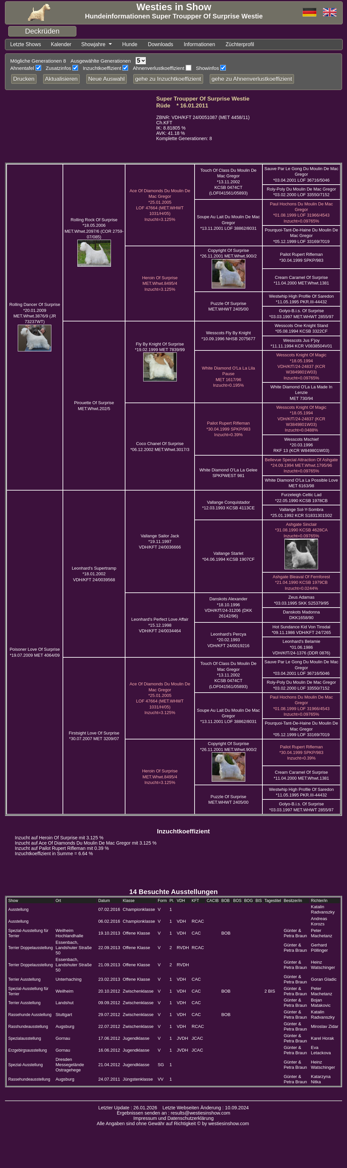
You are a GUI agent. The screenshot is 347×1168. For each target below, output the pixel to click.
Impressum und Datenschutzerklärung (173, 1118)
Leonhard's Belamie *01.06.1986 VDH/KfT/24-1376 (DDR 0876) (302, 647)
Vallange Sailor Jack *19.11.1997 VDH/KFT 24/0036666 (160, 541)
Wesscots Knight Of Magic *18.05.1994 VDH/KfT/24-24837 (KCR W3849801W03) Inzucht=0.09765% (301, 366)
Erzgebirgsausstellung (27, 1050)
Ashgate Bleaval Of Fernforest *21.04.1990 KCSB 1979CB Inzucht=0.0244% (301, 582)
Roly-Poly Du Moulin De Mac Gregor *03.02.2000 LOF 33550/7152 (301, 192)
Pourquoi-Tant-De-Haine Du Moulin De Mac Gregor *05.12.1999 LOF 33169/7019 (301, 235)
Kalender (61, 44)
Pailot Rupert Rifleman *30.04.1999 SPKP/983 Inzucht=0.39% (228, 429)
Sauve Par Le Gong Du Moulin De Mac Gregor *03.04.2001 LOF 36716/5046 (301, 174)
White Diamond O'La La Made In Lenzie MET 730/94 (301, 392)
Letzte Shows (25, 44)
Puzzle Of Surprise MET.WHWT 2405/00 (228, 306)
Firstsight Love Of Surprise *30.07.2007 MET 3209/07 (94, 736)
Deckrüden (42, 31)
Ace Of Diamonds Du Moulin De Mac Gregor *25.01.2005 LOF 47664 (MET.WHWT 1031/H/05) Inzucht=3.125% (159, 698)
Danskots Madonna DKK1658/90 (301, 615)
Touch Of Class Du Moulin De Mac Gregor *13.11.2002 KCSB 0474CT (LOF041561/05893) (228, 181)
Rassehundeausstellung (29, 1079)
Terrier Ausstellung (24, 979)
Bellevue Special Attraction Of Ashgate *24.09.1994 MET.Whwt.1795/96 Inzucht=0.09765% (301, 465)
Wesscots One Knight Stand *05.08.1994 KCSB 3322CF (301, 328)
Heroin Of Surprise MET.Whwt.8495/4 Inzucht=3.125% (160, 283)
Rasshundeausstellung (28, 1026)
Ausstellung (18, 909)
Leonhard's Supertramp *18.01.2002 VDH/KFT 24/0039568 (94, 574)
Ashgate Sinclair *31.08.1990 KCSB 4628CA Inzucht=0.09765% (301, 530)
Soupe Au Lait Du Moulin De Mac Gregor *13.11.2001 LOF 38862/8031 (228, 222)
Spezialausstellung (24, 1038)
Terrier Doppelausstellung (30, 947)
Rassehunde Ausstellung (29, 1014)
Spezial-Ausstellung (25, 1065)
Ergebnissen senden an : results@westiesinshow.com (173, 1113)
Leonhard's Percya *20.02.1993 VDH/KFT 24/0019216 (228, 640)
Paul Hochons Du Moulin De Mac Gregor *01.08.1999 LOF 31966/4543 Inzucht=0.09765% (301, 212)
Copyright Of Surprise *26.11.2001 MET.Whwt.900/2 (228, 253)
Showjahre (94, 44)
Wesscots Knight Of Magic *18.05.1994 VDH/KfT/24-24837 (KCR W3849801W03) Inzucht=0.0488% (301, 419)
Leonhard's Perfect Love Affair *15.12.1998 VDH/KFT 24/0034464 (160, 625)
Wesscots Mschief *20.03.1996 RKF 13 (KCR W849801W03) (302, 445)
